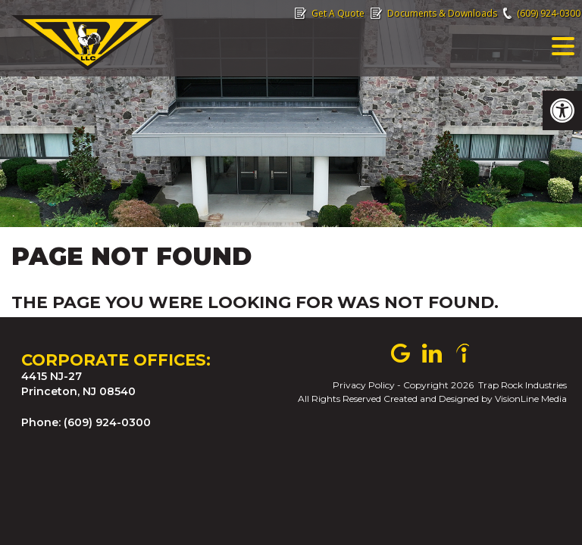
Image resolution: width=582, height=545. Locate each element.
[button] (562, 110)
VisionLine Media (531, 398)
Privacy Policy (364, 385)
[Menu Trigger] (563, 45)
